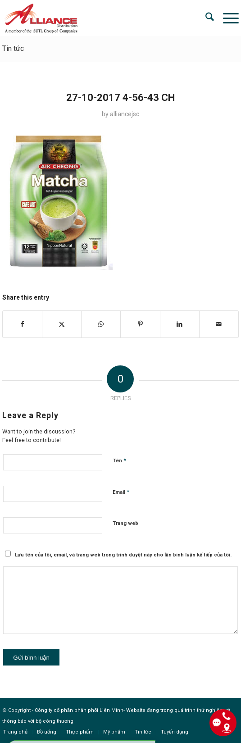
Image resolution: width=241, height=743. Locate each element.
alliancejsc (124, 114)
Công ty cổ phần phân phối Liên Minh (79, 710)
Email (121, 491)
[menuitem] (205, 18)
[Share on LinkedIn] (179, 324)
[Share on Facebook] (22, 324)
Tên (119, 460)
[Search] (205, 18)
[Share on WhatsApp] (101, 324)
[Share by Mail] (219, 324)
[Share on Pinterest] (140, 324)
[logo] (96, 18)
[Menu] (226, 18)
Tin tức (13, 48)
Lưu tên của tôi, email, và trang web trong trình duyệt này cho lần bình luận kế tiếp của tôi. (123, 555)
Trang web (125, 523)
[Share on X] (61, 324)
